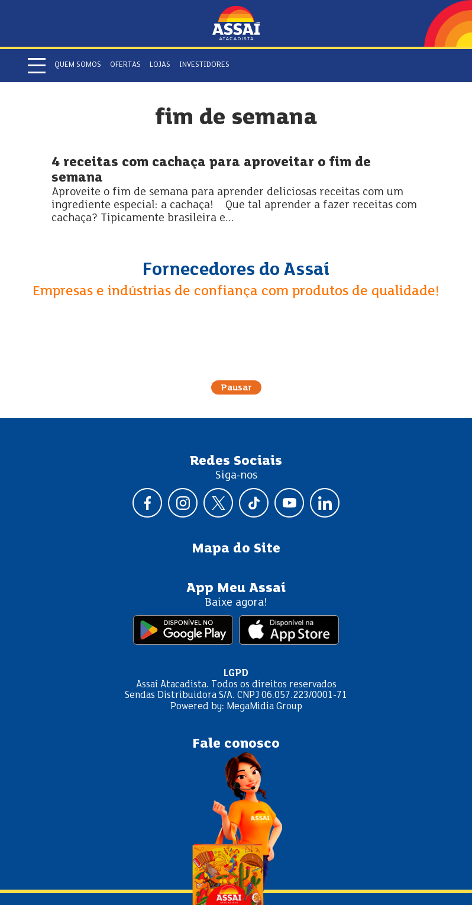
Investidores (204, 65)
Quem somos (77, 65)
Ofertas (125, 65)
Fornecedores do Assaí (236, 270)
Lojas (160, 65)
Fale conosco (236, 744)
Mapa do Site (236, 549)
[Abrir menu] (37, 65)
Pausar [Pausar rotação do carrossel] (236, 388)
